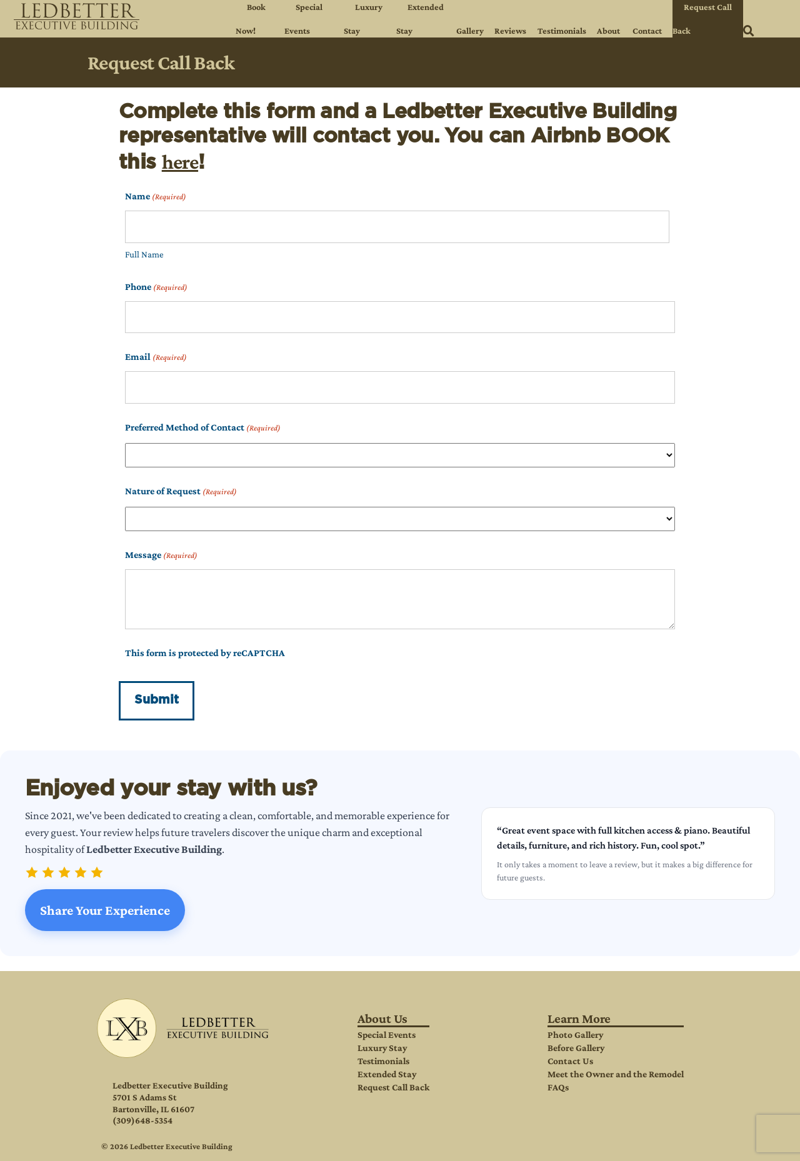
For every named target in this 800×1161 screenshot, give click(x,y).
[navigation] (400, 18)
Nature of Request (181, 491)
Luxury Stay (382, 1047)
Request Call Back (393, 1087)
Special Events (387, 1034)
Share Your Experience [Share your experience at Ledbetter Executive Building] (105, 910)
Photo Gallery (575, 1034)
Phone (156, 287)
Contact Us (570, 1060)
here (180, 161)
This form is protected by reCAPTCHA (205, 652)
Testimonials (383, 1060)
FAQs (558, 1087)
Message (161, 555)
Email (156, 357)
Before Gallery (576, 1047)
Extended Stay (387, 1074)
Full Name (144, 254)
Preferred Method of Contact (203, 428)
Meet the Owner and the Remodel (616, 1074)
